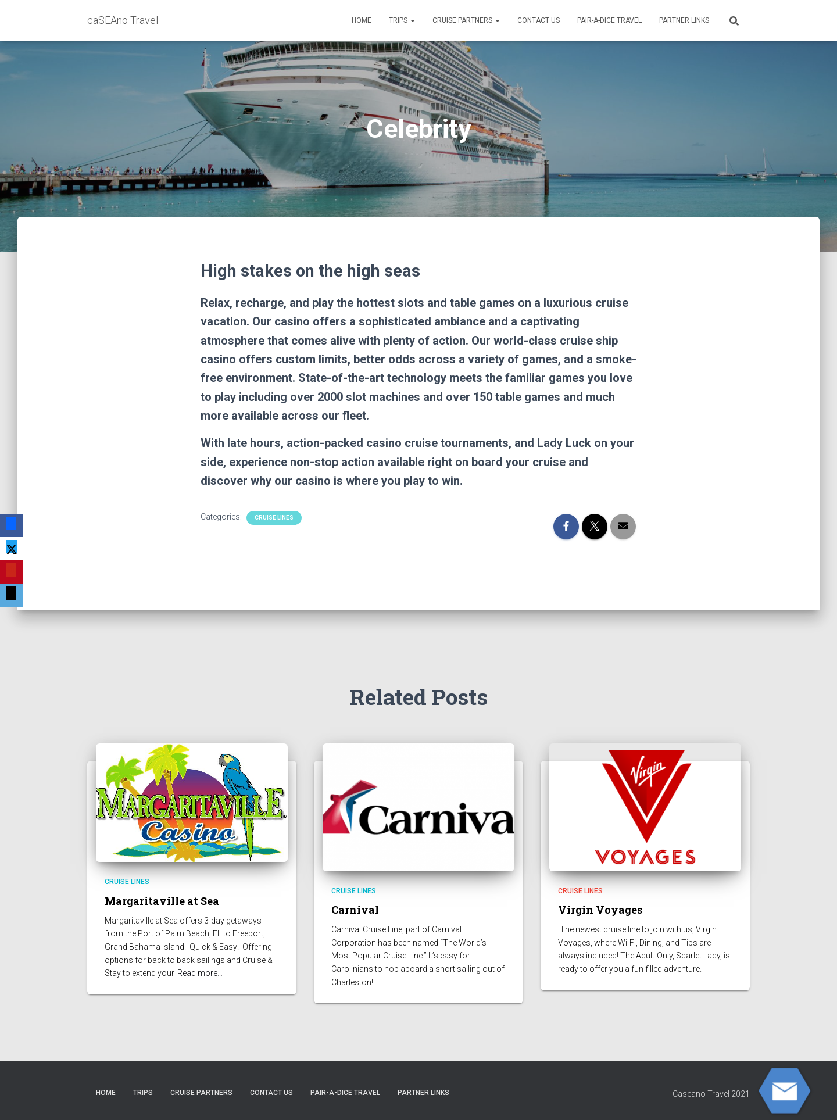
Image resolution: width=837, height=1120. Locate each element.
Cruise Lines (274, 517)
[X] (11, 548)
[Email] (11, 595)
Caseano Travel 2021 (711, 1093)
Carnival (355, 910)
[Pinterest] (11, 572)
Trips (402, 20)
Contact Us (538, 20)
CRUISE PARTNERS (466, 20)
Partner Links (684, 20)
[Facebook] (11, 525)
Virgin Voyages (600, 910)
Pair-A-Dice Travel (609, 20)
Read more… (200, 973)
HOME (361, 20)
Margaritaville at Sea (162, 901)
